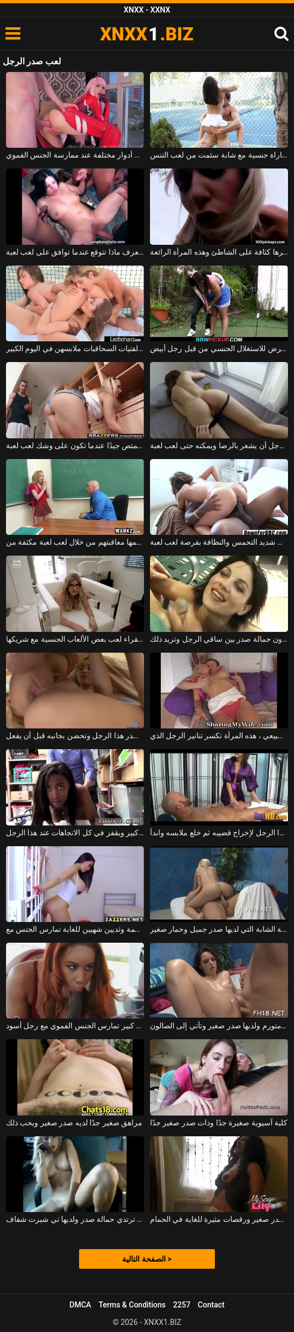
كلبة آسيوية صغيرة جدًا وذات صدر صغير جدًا (218, 1122)
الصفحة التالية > (146, 1259)
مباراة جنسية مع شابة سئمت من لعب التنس (219, 154)
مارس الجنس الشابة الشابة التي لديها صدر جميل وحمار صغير (219, 929)
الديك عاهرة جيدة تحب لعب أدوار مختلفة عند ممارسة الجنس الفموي (75, 154)
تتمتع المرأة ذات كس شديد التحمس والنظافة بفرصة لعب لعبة (219, 542)
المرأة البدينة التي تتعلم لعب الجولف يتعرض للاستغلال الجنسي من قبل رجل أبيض (219, 348)
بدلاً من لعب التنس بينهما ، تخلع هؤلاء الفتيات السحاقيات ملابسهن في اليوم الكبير (75, 348)
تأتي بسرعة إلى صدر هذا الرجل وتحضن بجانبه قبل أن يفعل (75, 735)
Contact (211, 1304)
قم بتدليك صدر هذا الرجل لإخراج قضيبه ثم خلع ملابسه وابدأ (219, 832)
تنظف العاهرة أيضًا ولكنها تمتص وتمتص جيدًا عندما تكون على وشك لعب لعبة (75, 445)
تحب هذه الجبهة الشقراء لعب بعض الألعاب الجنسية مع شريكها (75, 639)
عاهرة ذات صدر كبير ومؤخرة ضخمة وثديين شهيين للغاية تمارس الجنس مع (75, 929)
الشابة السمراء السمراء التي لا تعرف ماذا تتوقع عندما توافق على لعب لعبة (75, 252)
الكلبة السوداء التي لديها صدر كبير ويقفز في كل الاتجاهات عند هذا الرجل (75, 832)
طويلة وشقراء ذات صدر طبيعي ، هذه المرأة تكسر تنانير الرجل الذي (219, 735)
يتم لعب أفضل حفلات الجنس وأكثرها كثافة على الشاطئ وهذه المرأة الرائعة (219, 252)
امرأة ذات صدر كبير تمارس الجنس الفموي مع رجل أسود (75, 1025)
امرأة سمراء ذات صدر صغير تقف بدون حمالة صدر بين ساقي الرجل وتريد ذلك (219, 639)
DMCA (80, 1304)
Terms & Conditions (132, 1304)
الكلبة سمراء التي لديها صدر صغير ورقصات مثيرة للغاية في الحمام (219, 1219)
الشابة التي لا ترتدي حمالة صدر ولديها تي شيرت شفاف (75, 1219)
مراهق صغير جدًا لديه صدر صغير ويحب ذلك (74, 1122)
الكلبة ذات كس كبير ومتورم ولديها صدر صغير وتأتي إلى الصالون (219, 1025)
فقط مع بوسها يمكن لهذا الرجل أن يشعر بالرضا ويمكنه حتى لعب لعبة (219, 445)
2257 (181, 1304)
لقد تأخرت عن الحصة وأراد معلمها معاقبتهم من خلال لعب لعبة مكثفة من (75, 542)
